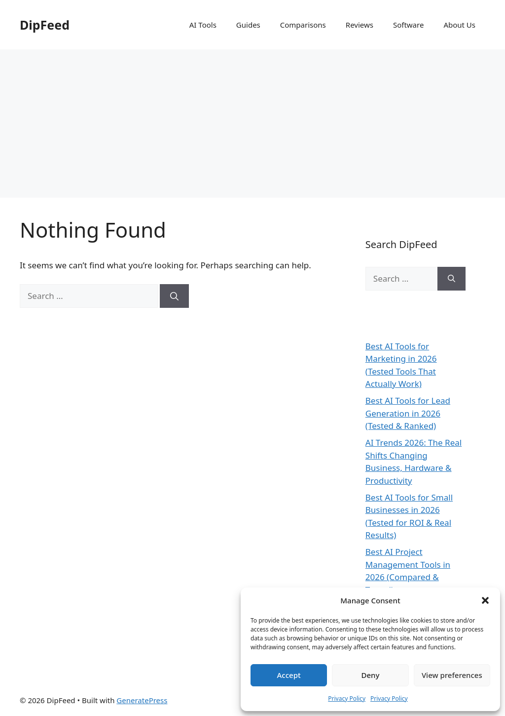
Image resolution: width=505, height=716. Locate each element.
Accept (289, 675)
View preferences (452, 675)
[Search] (174, 296)
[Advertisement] (252, 123)
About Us (459, 25)
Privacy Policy (346, 698)
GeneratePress (141, 700)
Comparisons (303, 25)
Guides (248, 25)
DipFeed (45, 24)
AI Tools (202, 25)
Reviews (359, 25)
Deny (370, 675)
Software (408, 25)
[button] (485, 600)
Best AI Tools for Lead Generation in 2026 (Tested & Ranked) (407, 413)
